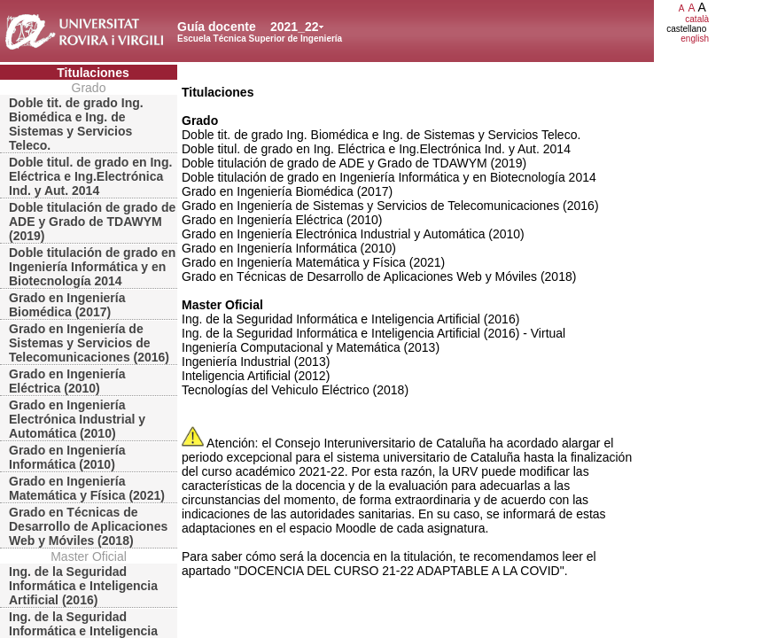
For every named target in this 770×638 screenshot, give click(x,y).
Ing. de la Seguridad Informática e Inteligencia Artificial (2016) (83, 585)
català (697, 19)
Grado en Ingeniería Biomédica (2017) (67, 305)
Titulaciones (92, 73)
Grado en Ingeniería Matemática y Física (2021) (87, 488)
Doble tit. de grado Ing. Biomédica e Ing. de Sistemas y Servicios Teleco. (76, 124)
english (695, 38)
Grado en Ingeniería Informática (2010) (67, 457)
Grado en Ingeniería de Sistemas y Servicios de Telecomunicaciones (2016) (89, 343)
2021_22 (294, 26)
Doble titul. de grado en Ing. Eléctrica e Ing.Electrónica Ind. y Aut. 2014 (90, 176)
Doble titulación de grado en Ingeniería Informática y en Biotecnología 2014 (92, 266)
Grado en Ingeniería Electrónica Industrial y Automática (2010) (77, 419)
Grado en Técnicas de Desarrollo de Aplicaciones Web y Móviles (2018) (88, 526)
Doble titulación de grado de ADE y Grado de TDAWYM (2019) (92, 221)
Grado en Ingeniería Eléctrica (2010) (67, 381)
